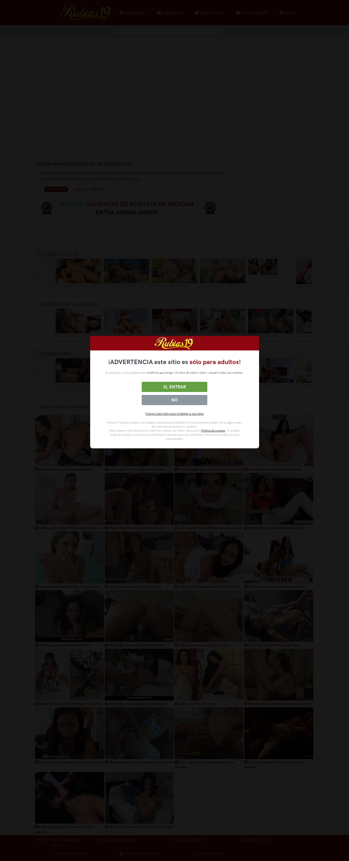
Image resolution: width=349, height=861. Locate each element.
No (174, 400)
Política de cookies (213, 430)
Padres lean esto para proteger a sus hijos (174, 414)
